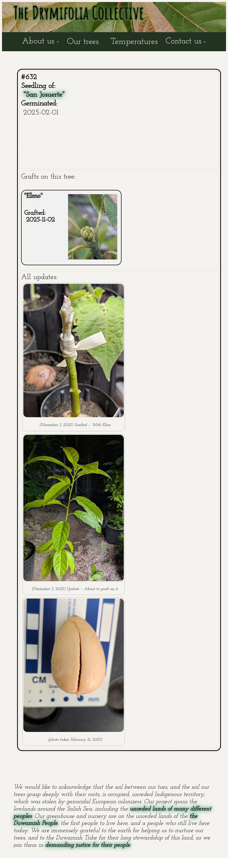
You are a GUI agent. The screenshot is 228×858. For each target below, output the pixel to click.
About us (38, 41)
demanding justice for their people (87, 845)
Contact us (183, 41)
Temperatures (134, 41)
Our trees (83, 41)
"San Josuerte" (44, 94)
